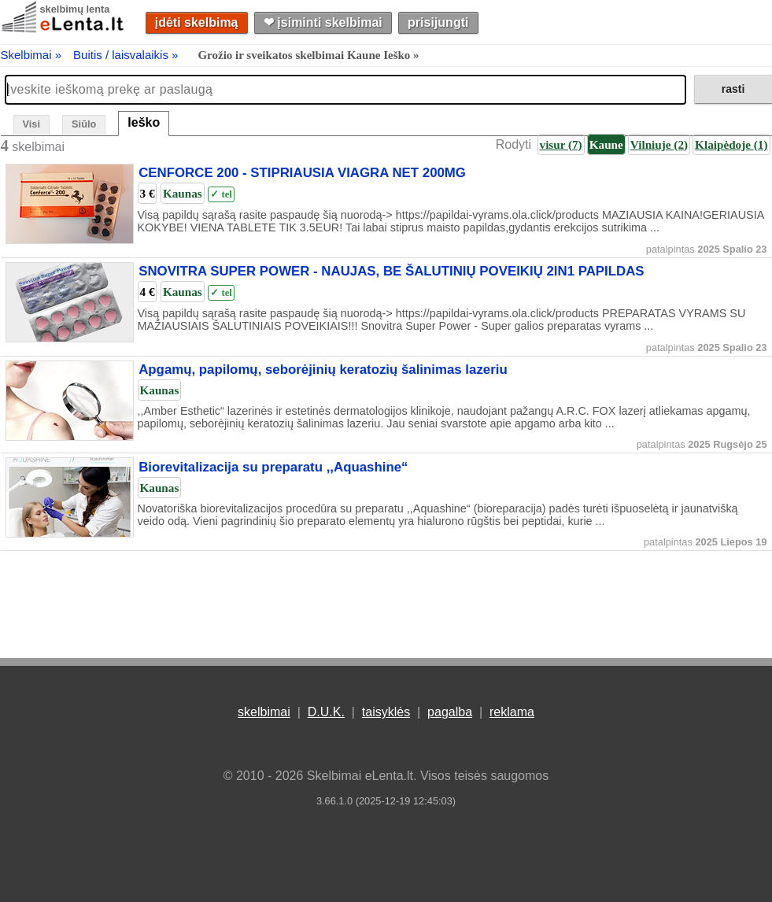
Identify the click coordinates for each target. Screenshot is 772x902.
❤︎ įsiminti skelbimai (323, 22)
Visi (32, 124)
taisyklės (386, 712)
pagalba (449, 712)
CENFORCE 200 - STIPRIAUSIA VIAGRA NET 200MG (302, 173)
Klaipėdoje (731, 144)
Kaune (606, 144)
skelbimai (264, 712)
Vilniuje (659, 144)
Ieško (143, 122)
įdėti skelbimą (196, 22)
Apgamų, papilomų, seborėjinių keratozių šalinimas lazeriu (323, 370)
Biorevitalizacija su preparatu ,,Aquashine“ (273, 467)
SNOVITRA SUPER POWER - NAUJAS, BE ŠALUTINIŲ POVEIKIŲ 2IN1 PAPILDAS (391, 271)
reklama (511, 712)
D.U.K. (326, 712)
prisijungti (438, 22)
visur (561, 144)
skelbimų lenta (75, 9)
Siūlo (84, 124)
